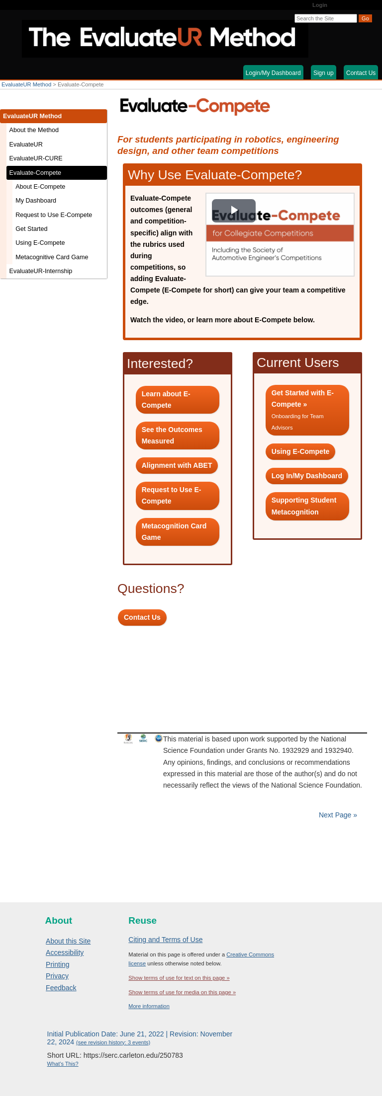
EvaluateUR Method (26, 84)
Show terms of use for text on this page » (178, 978)
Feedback (61, 988)
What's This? (63, 1064)
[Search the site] (325, 18)
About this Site (68, 941)
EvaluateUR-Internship (41, 271)
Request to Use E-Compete (53, 215)
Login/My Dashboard (273, 73)
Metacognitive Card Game (51, 257)
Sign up (323, 73)
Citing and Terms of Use (165, 940)
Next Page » (337, 815)
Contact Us (361, 73)
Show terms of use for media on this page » (182, 992)
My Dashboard (35, 200)
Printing (57, 964)
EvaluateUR (26, 144)
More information (149, 1006)
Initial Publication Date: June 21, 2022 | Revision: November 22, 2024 (140, 1038)
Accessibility (65, 952)
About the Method (34, 130)
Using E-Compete (40, 242)
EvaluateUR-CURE (36, 158)
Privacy (57, 976)
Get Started (31, 228)
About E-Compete (40, 186)
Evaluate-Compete (35, 172)
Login (319, 5)
